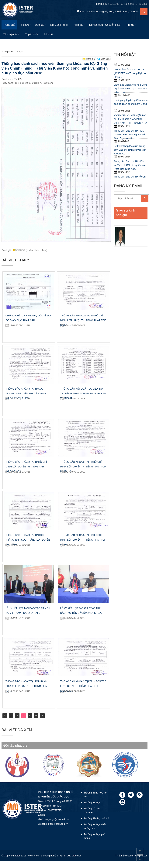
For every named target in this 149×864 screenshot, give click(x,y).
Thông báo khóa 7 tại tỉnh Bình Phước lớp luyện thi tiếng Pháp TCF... (26, 686)
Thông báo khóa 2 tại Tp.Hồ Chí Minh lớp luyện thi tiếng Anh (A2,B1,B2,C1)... (26, 466)
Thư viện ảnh (11, 34)
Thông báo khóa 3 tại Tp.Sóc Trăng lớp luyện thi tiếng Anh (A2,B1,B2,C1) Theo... (25, 393)
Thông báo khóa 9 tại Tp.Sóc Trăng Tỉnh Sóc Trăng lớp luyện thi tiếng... (27, 540)
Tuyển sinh (31, 34)
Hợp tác (78, 24)
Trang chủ (9, 24)
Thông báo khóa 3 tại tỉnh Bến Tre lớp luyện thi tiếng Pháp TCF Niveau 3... (83, 686)
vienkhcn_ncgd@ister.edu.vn (53, 819)
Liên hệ (48, 34)
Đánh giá (90, 59)
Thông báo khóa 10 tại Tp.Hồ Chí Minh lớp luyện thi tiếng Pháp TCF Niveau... (83, 320)
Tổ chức (24, 24)
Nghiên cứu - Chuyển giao (104, 24)
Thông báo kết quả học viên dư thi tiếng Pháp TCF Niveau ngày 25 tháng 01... (83, 393)
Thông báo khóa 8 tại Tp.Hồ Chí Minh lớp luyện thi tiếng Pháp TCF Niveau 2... (83, 466)
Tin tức (130, 24)
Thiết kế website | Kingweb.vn (131, 855)
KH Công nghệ (59, 24)
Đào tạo (39, 24)
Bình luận (105, 59)
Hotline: (121, 3)
